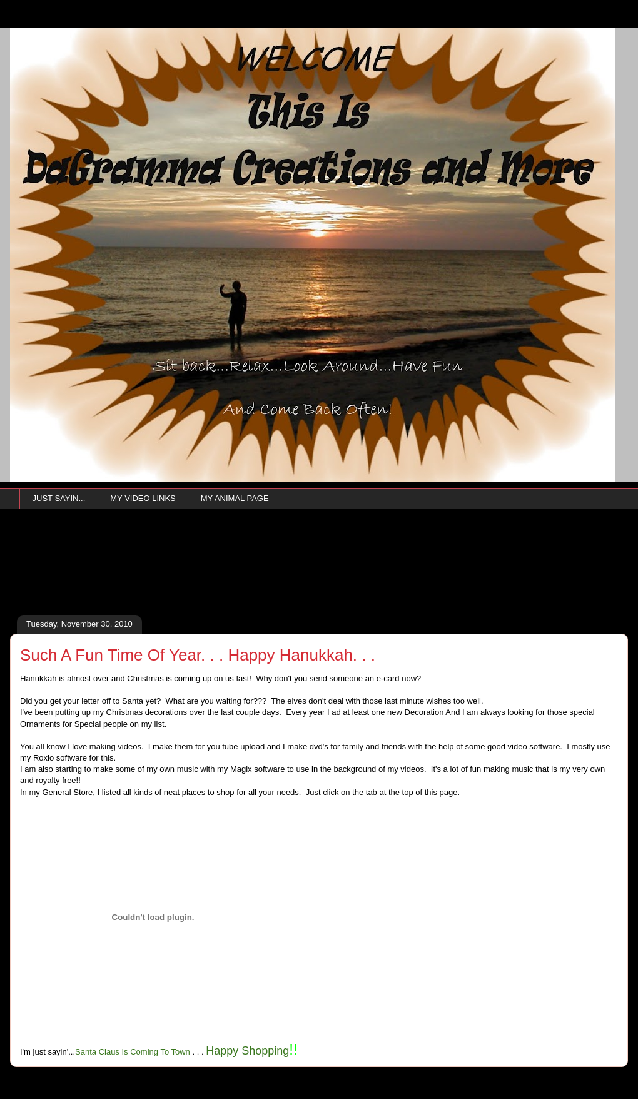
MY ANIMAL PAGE (235, 498)
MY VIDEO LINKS (143, 498)
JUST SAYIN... (59, 498)
